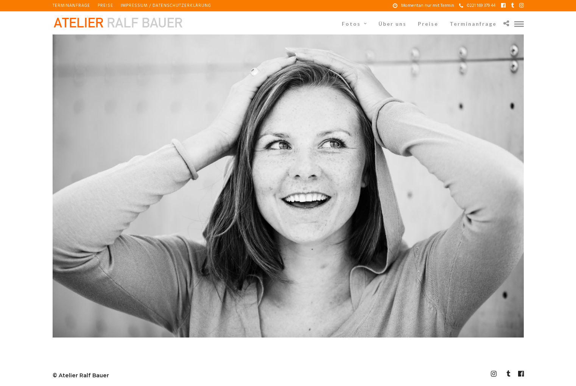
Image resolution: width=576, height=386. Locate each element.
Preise (105, 5)
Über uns (392, 23)
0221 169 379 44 (477, 5)
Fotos (351, 23)
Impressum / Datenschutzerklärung (166, 5)
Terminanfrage (71, 5)
